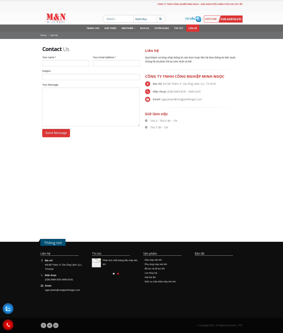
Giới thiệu (110, 28)
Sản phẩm (127, 28)
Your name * (49, 57)
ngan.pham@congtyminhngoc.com (62, 290)
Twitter (49, 325)
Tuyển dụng (161, 28)
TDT (240, 325)
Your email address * (104, 57)
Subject (46, 71)
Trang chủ (92, 28)
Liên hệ (192, 28)
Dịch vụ (144, 28)
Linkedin (55, 325)
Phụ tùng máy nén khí (156, 264)
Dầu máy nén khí (153, 260)
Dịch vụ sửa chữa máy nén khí (160, 281)
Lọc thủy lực (151, 273)
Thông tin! (53, 242)
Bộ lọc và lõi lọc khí (155, 268)
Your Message (50, 84)
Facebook (43, 325)
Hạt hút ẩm (150, 277)
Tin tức (178, 28)
